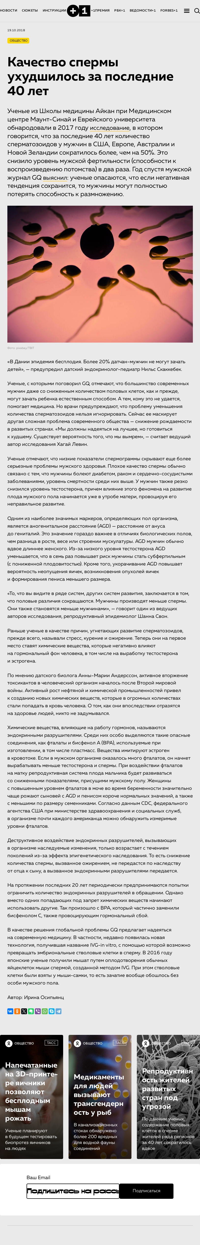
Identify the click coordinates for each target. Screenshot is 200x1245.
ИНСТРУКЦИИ (54, 10)
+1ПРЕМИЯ (100, 10)
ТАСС (51, 1043)
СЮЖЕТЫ (30, 10)
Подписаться (146, 1191)
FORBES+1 (169, 10)
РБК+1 (119, 10)
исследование (111, 128)
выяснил (56, 178)
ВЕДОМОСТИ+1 (143, 10)
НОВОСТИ (8, 10)
